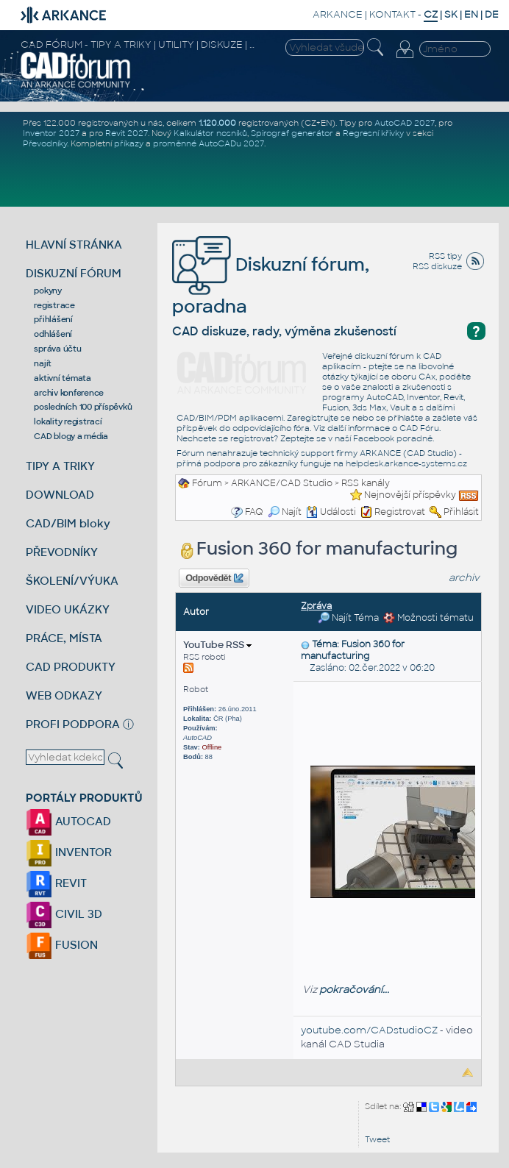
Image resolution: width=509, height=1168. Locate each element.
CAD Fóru (419, 428)
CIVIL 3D (64, 914)
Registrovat (399, 512)
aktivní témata (62, 378)
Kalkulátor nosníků (210, 133)
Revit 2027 (126, 133)
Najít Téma (348, 618)
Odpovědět (214, 578)
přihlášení (53, 319)
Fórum (207, 483)
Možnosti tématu (428, 618)
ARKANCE (338, 14)
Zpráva (316, 606)
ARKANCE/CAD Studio (281, 483)
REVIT (56, 883)
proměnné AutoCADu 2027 (208, 143)
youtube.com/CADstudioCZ (369, 1030)
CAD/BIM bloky (68, 523)
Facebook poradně (393, 438)
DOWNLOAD (60, 495)
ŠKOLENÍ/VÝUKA (72, 581)
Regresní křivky (373, 133)
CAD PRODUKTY (70, 667)
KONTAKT (392, 14)
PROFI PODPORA (73, 724)
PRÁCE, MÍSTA (64, 638)
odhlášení (53, 334)
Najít (285, 512)
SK (451, 14)
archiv (464, 577)
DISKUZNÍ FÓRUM (73, 273)
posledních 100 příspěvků (83, 407)
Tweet (377, 1139)
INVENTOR (69, 852)
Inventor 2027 (51, 133)
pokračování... (354, 989)
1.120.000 (217, 123)
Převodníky (45, 143)
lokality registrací (68, 421)
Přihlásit (461, 512)
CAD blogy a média (71, 436)
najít (42, 363)
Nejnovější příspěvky (410, 495)
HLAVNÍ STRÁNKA (74, 245)
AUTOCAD (68, 821)
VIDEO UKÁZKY (68, 609)
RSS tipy (445, 256)
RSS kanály (365, 483)
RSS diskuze (437, 266)
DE (492, 14)
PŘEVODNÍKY (62, 552)
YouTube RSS (217, 644)
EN (471, 14)
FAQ (254, 512)
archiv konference (69, 393)
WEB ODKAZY (64, 695)
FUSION (62, 945)
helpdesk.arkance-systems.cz (406, 463)
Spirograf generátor (292, 133)
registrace (54, 305)
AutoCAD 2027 (404, 123)
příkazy (128, 143)
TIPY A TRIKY (60, 466)
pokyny (48, 290)
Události (331, 512)
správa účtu (57, 348)
